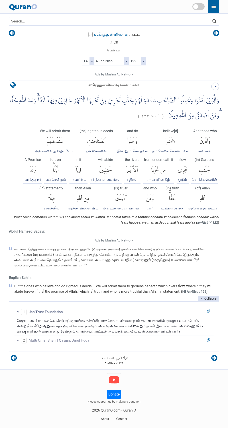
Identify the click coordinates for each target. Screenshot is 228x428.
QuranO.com (110, 410)
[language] (13, 86)
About (105, 419)
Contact (121, 419)
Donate (114, 394)
